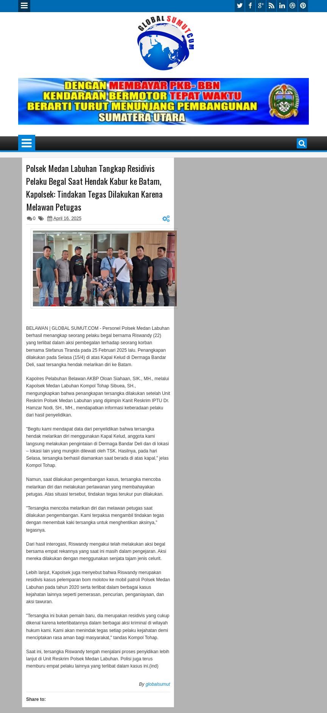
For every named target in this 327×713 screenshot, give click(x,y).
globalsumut (158, 684)
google (261, 6)
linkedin (282, 6)
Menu (24, 6)
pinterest (303, 6)
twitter (239, 6)
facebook (250, 6)
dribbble (292, 6)
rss (271, 6)
